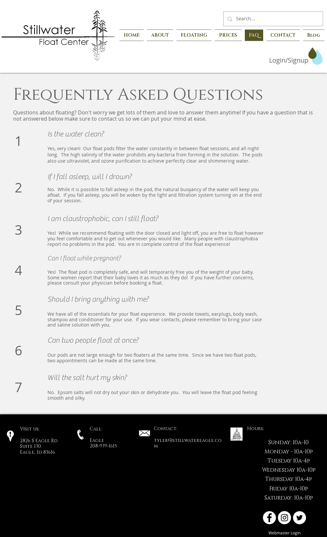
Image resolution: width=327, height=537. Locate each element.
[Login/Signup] (279, 60)
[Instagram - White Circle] (284, 517)
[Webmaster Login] (284, 533)
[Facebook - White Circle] (269, 517)
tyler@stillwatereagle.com (188, 443)
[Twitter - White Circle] (299, 517)
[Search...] (272, 19)
